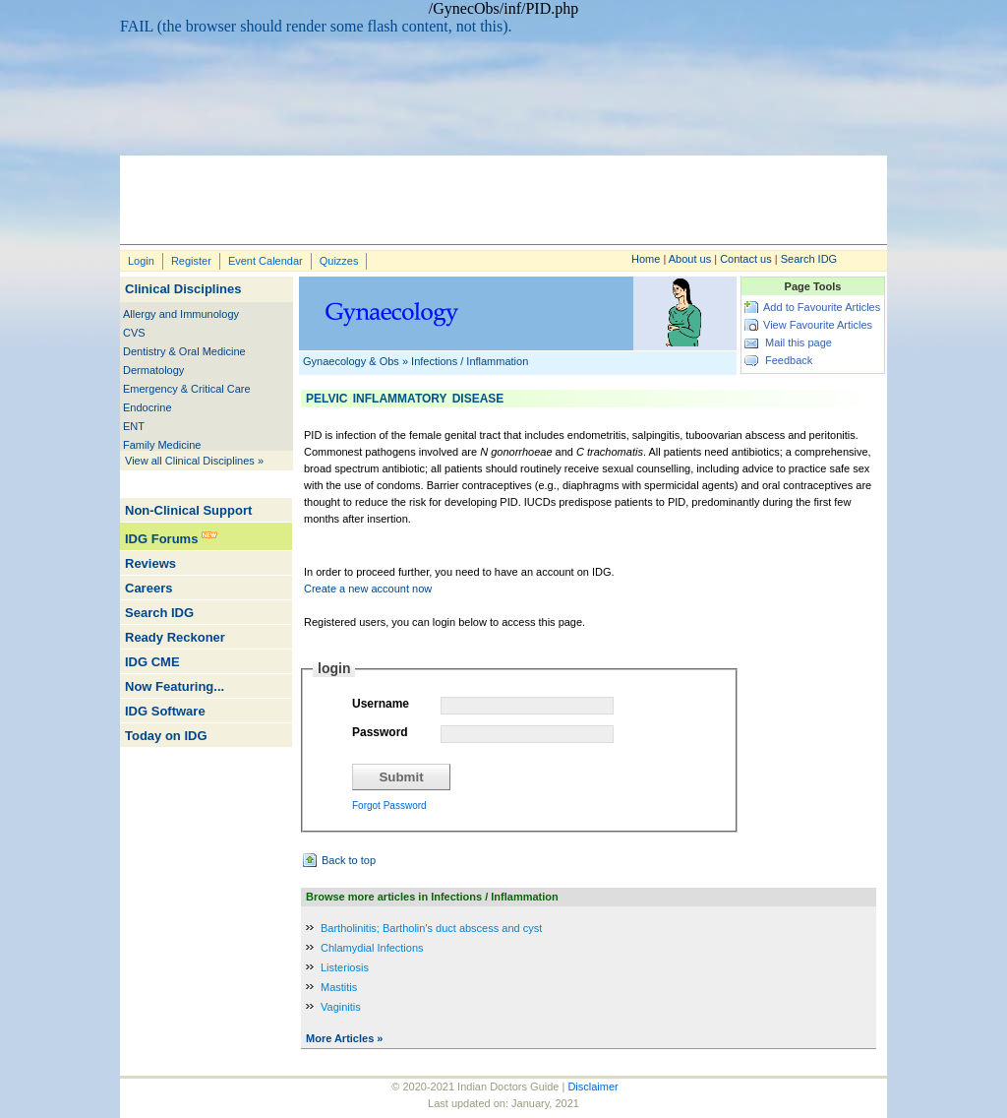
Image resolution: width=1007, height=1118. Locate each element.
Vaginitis (341, 1007)
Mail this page (798, 342)
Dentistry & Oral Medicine (184, 351)
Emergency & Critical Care (187, 389)
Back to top (349, 860)
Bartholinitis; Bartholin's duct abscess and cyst (431, 928)
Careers (148, 588)
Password (380, 732)
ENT (134, 426)
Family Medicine (162, 445)
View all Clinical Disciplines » (194, 460)
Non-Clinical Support (188, 510)
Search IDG (809, 259)
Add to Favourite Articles (821, 307)
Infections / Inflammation (469, 361)
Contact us (746, 259)
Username (380, 704)
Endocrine (147, 407)
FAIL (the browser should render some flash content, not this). (316, 26)
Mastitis (339, 987)
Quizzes (339, 261)
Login (141, 261)
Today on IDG (166, 735)
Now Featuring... (174, 686)
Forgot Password (389, 805)
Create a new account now (368, 588)
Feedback (788, 360)
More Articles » (344, 1038)
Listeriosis (345, 967)
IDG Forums (161, 538)
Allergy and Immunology (181, 314)
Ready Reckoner (175, 637)
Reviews (150, 563)
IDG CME (152, 661)
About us (690, 259)
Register (191, 261)
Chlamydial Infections (372, 948)
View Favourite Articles (817, 325)
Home (645, 259)
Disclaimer (592, 1086)
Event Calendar (265, 261)
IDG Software (165, 711)
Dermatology (153, 370)
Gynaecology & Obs (351, 361)
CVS (134, 333)
